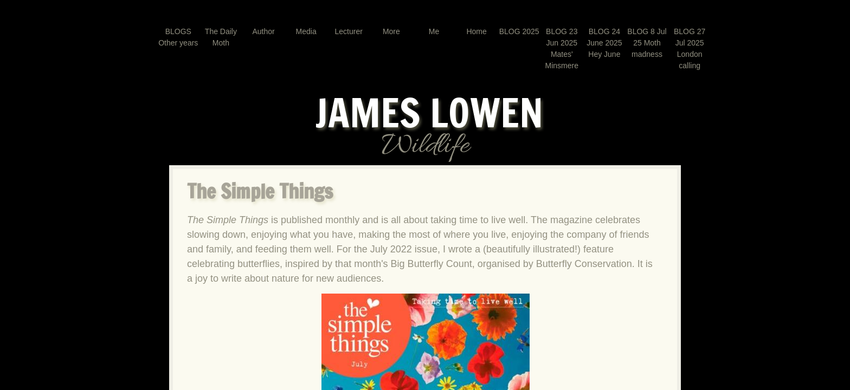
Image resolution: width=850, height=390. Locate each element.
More (391, 31)
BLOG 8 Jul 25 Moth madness (646, 42)
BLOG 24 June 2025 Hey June (604, 42)
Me (434, 31)
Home (476, 31)
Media (306, 31)
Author (263, 31)
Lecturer (349, 31)
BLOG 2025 (519, 31)
